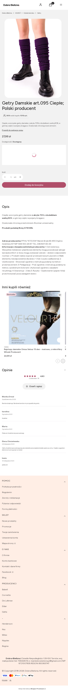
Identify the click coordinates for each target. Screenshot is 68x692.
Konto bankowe (9, 561)
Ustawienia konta (10, 537)
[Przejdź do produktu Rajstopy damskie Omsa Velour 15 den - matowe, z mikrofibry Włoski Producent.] (34, 318)
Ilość (4, 172)
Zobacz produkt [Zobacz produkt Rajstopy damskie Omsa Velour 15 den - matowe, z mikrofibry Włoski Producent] (59, 340)
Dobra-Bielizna (7, 13)
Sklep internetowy (31, 689)
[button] (50, 5)
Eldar (4, 606)
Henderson (7, 623)
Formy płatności (9, 509)
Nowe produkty (9, 521)
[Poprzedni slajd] (58, 361)
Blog (4, 577)
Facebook (7, 572)
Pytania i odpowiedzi (11, 503)
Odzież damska (29, 13)
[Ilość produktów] (11, 177)
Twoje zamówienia (10, 532)
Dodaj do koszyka (34, 185)
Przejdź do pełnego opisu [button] (12, 130)
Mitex (4, 635)
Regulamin (7, 492)
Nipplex (5, 640)
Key (3, 629)
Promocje (6, 526)
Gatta (4, 612)
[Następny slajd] (63, 361)
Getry (39, 13)
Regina (5, 646)
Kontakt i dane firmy (11, 566)
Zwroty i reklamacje (11, 498)
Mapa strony (8, 543)
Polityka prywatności (11, 486)
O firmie (5, 555)
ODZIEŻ (18, 13)
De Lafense (7, 600)
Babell (5, 589)
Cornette (6, 595)
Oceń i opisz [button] (34, 386)
